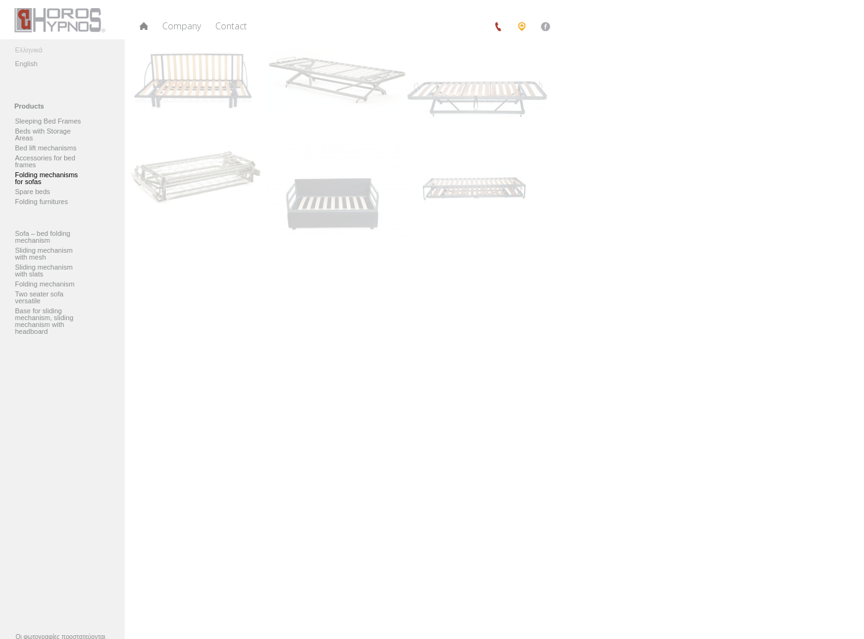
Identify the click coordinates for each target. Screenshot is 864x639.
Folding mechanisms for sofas (46, 178)
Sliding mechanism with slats (43, 271)
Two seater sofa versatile (39, 298)
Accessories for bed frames (45, 161)
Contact (231, 26)
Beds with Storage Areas (42, 135)
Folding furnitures (41, 201)
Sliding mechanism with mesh (43, 254)
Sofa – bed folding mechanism (42, 237)
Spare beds (32, 191)
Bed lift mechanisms (45, 148)
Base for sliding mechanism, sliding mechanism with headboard (44, 321)
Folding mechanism (45, 284)
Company (181, 26)
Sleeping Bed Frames (48, 121)
